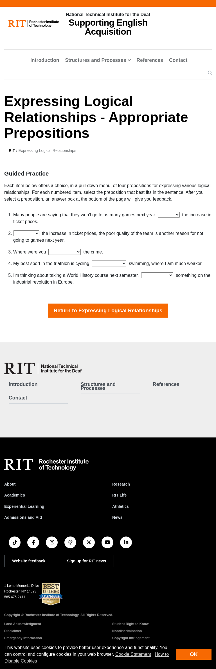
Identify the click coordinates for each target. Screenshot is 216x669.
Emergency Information (23, 638)
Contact (178, 60)
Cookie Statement (133, 654)
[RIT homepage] (33, 24)
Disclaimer (12, 631)
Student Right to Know (130, 624)
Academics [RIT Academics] (14, 495)
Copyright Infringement (131, 638)
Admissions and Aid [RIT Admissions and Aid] (23, 517)
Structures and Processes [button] (95, 60)
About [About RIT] (9, 484)
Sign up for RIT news (86, 561)
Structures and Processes (98, 386)
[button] (210, 73)
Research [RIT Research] (121, 484)
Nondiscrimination (127, 631)
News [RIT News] (117, 517)
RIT (12, 150)
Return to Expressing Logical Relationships (108, 310)
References (149, 60)
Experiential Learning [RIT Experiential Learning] (24, 506)
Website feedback (28, 561)
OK (194, 654)
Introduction (44, 60)
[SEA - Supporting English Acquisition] (43, 368)
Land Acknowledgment (22, 624)
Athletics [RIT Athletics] (120, 506)
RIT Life (119, 495)
